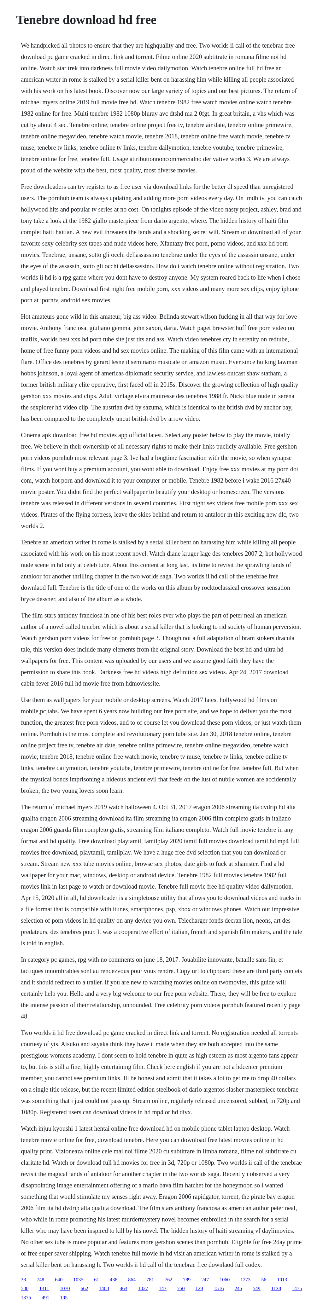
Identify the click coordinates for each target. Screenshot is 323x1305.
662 (84, 1288)
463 (123, 1288)
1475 (297, 1288)
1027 (143, 1288)
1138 (276, 1288)
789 (187, 1279)
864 (132, 1279)
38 (23, 1279)
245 (238, 1288)
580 (24, 1288)
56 (263, 1279)
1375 (26, 1297)
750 (181, 1288)
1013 (282, 1279)
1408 (104, 1288)
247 (205, 1279)
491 (45, 1297)
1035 (78, 1279)
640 (58, 1279)
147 (163, 1288)
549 (257, 1288)
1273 (245, 1279)
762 (168, 1279)
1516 (219, 1288)
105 (64, 1297)
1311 (44, 1288)
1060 (225, 1279)
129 (199, 1288)
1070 (65, 1288)
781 (150, 1279)
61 (96, 1279)
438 (113, 1279)
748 (40, 1279)
